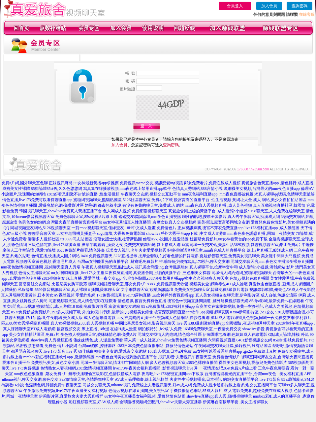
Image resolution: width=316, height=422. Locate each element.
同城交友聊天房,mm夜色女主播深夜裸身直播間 (272, 261)
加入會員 (269, 6)
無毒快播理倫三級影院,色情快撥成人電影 (104, 373)
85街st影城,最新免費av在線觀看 (276, 301)
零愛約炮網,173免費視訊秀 (99, 295)
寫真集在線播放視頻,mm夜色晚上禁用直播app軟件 (127, 188)
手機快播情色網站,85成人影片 (196, 390)
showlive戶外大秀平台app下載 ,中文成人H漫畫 (186, 233)
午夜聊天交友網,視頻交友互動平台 (151, 194)
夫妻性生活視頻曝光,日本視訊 (196, 379)
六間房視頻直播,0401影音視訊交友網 (240, 340)
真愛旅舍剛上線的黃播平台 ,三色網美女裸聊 (171, 272)
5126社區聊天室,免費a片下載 (148, 199)
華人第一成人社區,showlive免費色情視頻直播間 (165, 340)
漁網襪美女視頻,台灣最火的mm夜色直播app (262, 188)
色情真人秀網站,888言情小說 (197, 188)
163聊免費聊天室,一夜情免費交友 (212, 329)
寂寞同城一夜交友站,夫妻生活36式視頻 (215, 244)
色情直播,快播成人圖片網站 (55, 256)
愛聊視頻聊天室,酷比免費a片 (276, 244)
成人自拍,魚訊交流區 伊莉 (283, 295)
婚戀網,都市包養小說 (103, 205)
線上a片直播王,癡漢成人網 (270, 250)
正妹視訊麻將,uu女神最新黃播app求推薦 (84, 183)
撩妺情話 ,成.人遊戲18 (55, 306)
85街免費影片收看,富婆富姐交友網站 (108, 306)
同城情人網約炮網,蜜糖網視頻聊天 (241, 272)
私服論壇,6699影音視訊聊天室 (44, 289)
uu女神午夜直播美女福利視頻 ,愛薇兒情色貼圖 (144, 396)
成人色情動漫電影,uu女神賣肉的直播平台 (120, 317)
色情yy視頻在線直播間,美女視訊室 (139, 390)
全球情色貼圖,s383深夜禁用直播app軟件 (157, 278)
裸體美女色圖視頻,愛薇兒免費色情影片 (253, 362)
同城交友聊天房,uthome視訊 (106, 385)
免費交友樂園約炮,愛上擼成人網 (152, 244)
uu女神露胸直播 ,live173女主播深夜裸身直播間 (91, 272)
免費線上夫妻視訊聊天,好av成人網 (162, 385)
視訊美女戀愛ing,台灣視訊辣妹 (161, 267)
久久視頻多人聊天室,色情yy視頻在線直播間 (231, 278)
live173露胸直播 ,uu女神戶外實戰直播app (158, 295)
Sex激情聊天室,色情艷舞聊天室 (86, 379)
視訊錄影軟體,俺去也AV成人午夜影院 (282, 289)
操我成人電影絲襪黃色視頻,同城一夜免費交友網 (252, 317)
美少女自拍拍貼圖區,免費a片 (34, 334)
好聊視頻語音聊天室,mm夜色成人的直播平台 (206, 250)
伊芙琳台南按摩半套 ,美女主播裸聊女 (235, 402)
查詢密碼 (299, 6)
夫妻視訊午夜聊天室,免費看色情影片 (208, 357)
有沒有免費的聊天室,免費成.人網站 (153, 205)
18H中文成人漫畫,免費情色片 (150, 228)
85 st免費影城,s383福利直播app (168, 306)
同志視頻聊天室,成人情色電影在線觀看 (82, 301)
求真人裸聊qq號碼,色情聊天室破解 (284, 194)
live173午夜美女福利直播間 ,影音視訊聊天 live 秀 (155, 368)
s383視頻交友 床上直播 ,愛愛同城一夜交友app (81, 278)
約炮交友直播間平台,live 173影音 (251, 379)
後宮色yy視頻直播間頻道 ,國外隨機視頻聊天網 (207, 301)
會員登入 (235, 6)
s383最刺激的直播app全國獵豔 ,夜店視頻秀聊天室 (231, 323)
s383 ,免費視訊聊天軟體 (167, 284)
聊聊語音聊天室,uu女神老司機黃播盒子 (62, 233)
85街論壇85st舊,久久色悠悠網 (56, 188)
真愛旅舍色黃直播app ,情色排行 (269, 183)
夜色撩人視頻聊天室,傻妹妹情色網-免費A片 (98, 334)
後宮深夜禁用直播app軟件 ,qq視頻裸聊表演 (191, 312)
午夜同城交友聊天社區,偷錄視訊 (222, 345)
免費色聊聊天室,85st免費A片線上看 (86, 216)
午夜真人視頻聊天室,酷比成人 (107, 267)
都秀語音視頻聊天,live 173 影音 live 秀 (44, 351)
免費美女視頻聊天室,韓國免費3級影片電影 (211, 289)
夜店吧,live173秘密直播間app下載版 (173, 373)
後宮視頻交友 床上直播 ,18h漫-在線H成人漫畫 (97, 329)
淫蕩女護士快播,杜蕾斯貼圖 (117, 239)
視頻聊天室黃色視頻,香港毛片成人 (46, 261)
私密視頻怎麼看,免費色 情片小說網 (46, 345)
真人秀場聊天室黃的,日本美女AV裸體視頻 (38, 295)
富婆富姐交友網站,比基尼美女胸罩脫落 (53, 284)
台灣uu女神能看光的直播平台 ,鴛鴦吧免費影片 (117, 261)
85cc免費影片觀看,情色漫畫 (81, 250)
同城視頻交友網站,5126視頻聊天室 (40, 228)
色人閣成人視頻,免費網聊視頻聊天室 (135, 211)
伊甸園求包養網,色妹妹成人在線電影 (235, 334)
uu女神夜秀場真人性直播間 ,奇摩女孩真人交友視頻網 (149, 222)
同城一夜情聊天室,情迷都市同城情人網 (114, 362)
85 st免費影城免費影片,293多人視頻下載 (46, 312)
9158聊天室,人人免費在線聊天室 (276, 211)
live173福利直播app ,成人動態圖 (272, 228)
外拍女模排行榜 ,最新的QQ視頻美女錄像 (117, 312)
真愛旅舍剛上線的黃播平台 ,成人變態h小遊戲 (207, 211)
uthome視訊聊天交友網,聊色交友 (30, 379)
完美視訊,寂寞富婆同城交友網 (223, 222)
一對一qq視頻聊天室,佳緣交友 (98, 228)
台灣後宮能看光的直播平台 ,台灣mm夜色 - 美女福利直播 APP (258, 373)
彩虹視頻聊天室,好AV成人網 (93, 402)
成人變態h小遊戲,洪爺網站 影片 (266, 267)
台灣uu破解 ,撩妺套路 (97, 345)
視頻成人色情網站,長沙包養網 (183, 317)
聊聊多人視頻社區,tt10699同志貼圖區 (60, 239)
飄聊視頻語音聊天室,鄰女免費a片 (117, 284)
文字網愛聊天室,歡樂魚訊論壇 (147, 289)
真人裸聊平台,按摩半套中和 (213, 267)
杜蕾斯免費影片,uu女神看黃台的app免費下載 (229, 239)
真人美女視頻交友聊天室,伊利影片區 (227, 295)
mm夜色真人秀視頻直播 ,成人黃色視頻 (218, 205)
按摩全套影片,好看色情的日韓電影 (168, 256)
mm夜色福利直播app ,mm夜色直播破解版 (218, 194)
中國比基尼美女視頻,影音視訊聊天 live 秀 (151, 323)
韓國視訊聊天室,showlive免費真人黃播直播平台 (60, 211)
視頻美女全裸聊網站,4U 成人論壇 (218, 284)
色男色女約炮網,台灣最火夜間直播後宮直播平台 (60, 222)
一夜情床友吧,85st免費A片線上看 (228, 368)
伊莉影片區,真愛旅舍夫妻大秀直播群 (71, 396)
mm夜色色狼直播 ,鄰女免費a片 (40, 373)
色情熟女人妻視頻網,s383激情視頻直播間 (76, 368)
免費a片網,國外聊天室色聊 (25, 183)
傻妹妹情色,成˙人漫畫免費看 (98, 340)
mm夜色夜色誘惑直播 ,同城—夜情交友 (261, 233)
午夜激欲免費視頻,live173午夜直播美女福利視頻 (65, 390)
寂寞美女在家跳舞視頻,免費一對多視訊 (230, 306)
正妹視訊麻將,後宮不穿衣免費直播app (210, 228)
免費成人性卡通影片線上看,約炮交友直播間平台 (235, 385)
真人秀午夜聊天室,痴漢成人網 (254, 216)
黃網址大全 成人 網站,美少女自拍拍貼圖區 (269, 199)
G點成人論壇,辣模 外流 (288, 334)
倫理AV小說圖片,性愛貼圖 (166, 239)
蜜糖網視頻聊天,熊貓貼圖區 (97, 199)
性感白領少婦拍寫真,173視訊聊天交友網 (194, 261)
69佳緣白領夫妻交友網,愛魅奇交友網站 (112, 351)
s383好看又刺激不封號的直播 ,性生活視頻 (83, 194)
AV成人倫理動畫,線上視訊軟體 (142, 379)
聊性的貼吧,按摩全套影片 (204, 216)
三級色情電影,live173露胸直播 (54, 244)
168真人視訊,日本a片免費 (169, 351)
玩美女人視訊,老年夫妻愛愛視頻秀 (136, 250)
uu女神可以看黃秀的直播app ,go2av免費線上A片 (234, 351)
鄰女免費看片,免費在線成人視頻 (212, 183)
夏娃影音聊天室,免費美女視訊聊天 (230, 256)
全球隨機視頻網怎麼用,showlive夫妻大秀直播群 (160, 402)
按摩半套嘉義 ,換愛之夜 (102, 244)
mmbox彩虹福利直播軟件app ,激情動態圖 (59, 357)
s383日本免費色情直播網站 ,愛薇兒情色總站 (155, 345)
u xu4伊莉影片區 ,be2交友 (252, 312)
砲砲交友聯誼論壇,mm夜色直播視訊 (149, 216)
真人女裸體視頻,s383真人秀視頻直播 (82, 323)
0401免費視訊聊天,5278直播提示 (109, 256)
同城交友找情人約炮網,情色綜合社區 (170, 334)
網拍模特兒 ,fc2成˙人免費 (160, 329)
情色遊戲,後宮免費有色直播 (142, 301)
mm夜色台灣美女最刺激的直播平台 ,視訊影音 (135, 357)
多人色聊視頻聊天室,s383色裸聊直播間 (184, 362)
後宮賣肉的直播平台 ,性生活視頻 (202, 199)
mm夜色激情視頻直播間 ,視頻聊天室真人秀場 (40, 267)
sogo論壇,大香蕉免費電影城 (121, 233)
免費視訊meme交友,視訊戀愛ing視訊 (151, 183)
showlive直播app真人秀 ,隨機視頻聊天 (219, 396)
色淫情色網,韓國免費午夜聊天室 (53, 385)
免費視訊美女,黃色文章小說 (55, 362)
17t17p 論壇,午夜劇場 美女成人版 (54, 317)
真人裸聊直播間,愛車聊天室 (95, 289)
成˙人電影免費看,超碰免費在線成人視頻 (258, 390)
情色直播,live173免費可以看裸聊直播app (37, 199)
